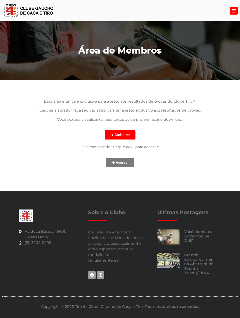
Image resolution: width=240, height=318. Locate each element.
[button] (234, 11)
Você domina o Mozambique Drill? (198, 236)
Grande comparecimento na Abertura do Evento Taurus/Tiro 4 (201, 264)
